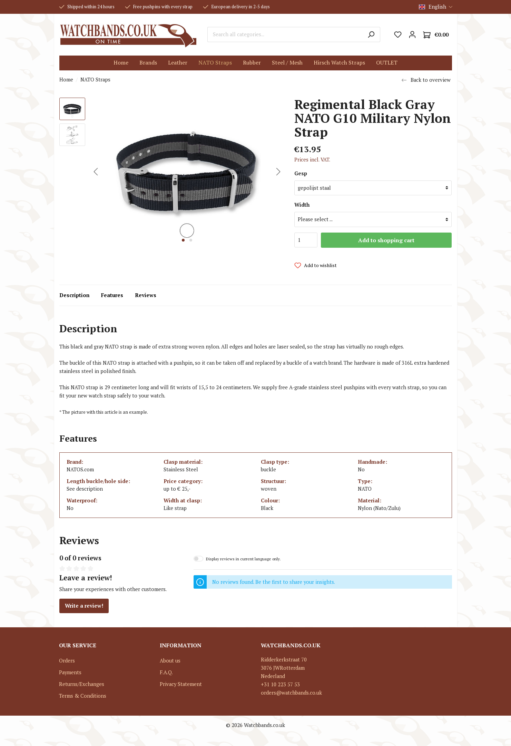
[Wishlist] (398, 34)
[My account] (412, 34)
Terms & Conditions (82, 696)
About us (170, 660)
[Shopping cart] (436, 35)
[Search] (371, 34)
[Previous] (95, 171)
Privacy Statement (181, 684)
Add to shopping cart (386, 240)
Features (112, 295)
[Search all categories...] (284, 34)
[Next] (278, 171)
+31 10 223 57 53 (280, 684)
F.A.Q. (166, 672)
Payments (70, 672)
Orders (67, 660)
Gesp (300, 173)
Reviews (145, 295)
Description (74, 295)
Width (301, 205)
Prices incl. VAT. (312, 159)
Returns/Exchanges (81, 684)
